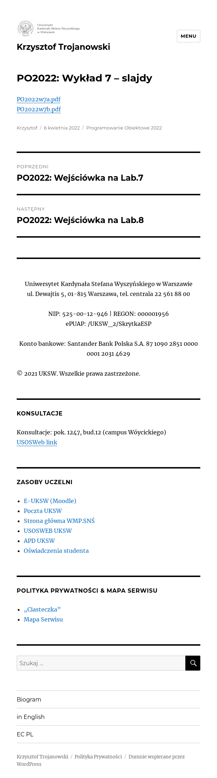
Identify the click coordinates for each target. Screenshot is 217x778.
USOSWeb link (37, 442)
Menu (188, 36)
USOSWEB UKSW (48, 530)
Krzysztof (27, 128)
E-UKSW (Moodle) (50, 500)
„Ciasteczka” (42, 609)
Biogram (29, 699)
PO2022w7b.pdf (39, 109)
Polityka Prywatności (98, 757)
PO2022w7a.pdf (38, 99)
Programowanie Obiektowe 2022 (124, 128)
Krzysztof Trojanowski (63, 47)
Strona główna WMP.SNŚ (59, 520)
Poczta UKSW (43, 510)
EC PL (25, 734)
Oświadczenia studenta (56, 550)
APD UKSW (39, 540)
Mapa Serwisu (43, 619)
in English (31, 717)
